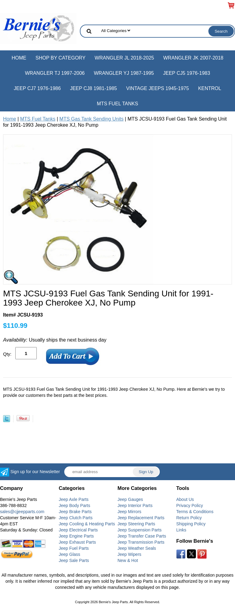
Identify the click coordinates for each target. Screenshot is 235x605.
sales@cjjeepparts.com (22, 511)
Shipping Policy (191, 523)
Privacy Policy (189, 505)
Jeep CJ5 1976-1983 (186, 73)
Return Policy (189, 517)
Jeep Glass (69, 554)
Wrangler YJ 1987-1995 (124, 73)
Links (181, 529)
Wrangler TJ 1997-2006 (54, 73)
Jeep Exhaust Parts (77, 542)
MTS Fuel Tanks (117, 103)
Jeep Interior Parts (135, 505)
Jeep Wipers (129, 554)
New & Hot (128, 560)
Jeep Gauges (130, 499)
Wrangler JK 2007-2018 (193, 57)
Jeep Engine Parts (76, 536)
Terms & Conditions (194, 511)
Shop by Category (60, 57)
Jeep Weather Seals (137, 548)
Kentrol (209, 88)
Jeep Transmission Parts (141, 542)
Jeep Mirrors (129, 511)
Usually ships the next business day (54, 339)
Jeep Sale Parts (74, 560)
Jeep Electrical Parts (78, 529)
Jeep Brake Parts (75, 511)
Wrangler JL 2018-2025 (124, 57)
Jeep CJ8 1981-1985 (93, 88)
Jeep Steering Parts (136, 523)
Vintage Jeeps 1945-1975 (157, 88)
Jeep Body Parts (74, 505)
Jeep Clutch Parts (76, 517)
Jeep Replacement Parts (141, 517)
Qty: (7, 354)
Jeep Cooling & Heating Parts (87, 523)
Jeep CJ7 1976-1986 (37, 88)
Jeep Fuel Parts (74, 548)
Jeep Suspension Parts (140, 529)
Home (19, 57)
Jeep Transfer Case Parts (142, 536)
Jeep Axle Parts (73, 499)
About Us (185, 499)
